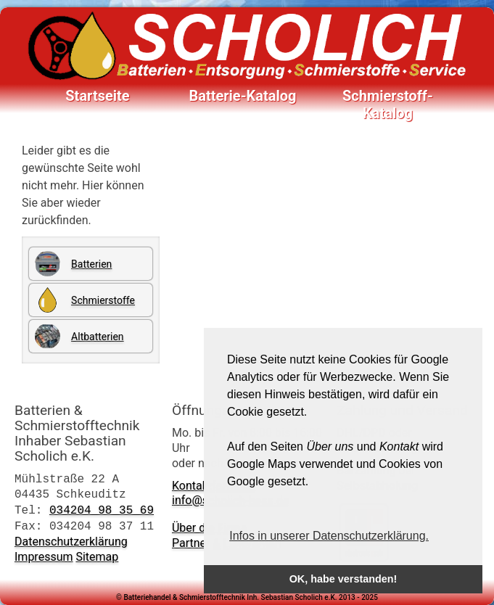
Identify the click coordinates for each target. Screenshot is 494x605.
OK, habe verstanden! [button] (343, 579)
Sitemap (96, 557)
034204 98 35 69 (101, 510)
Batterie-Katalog (242, 95)
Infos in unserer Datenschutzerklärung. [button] (329, 536)
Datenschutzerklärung (71, 541)
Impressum (44, 557)
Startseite (97, 95)
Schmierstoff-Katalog (387, 96)
